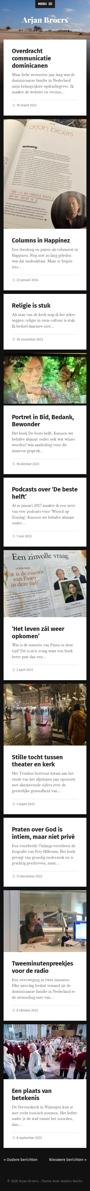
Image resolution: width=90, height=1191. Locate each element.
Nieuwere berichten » (67, 1159)
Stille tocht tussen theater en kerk (37, 761)
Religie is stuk (31, 305)
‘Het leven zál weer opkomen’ (38, 632)
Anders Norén (71, 1181)
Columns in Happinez (41, 240)
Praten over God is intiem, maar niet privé (43, 833)
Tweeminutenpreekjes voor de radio (42, 967)
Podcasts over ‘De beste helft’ (45, 493)
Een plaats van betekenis (32, 1094)
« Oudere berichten (20, 1159)
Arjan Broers (45, 19)
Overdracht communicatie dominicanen (31, 58)
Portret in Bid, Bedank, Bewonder (43, 420)
